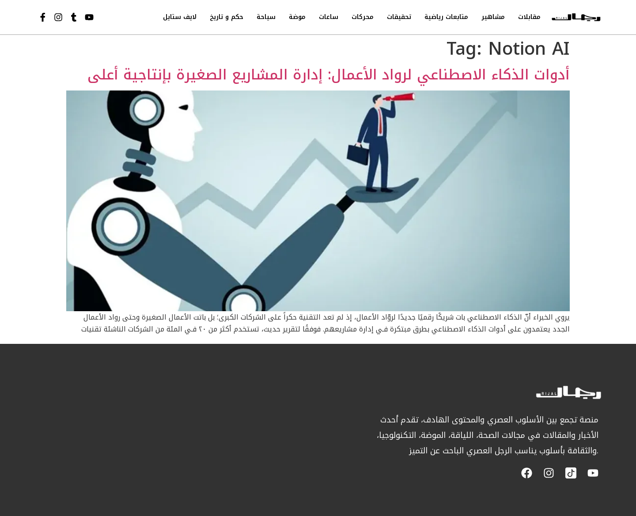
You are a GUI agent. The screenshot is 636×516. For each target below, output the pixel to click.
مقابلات (529, 17)
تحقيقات (399, 17)
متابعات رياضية (446, 17)
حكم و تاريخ (226, 17)
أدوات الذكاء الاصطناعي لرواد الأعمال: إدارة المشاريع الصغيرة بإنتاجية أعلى (328, 74)
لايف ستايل (180, 17)
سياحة (266, 17)
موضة (297, 17)
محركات (363, 17)
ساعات (328, 17)
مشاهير (493, 17)
